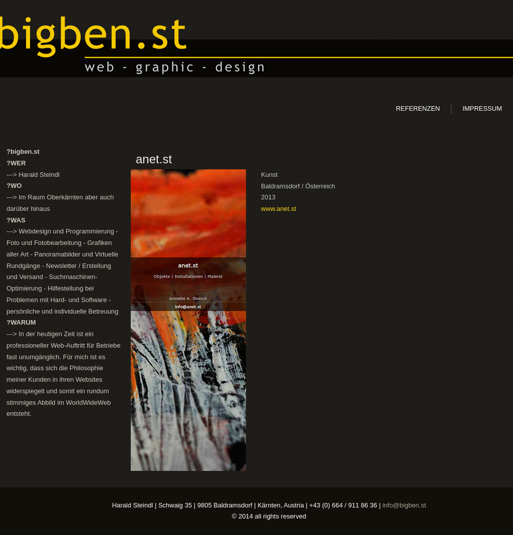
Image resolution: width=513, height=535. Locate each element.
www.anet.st (278, 208)
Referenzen (418, 108)
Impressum (482, 108)
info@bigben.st (404, 505)
